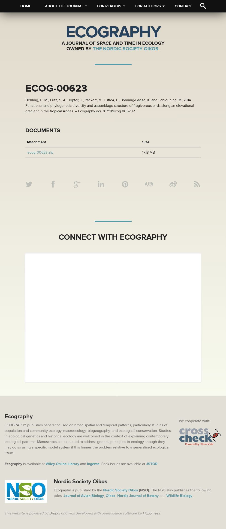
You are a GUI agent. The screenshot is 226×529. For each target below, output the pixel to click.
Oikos (110, 495)
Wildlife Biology (179, 495)
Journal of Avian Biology (83, 495)
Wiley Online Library (62, 464)
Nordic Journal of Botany (138, 495)
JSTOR (151, 464)
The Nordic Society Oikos (125, 49)
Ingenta (93, 464)
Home (25, 6)
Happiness (151, 513)
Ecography (113, 32)
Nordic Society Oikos (120, 490)
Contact (183, 6)
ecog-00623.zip (40, 152)
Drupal (54, 513)
